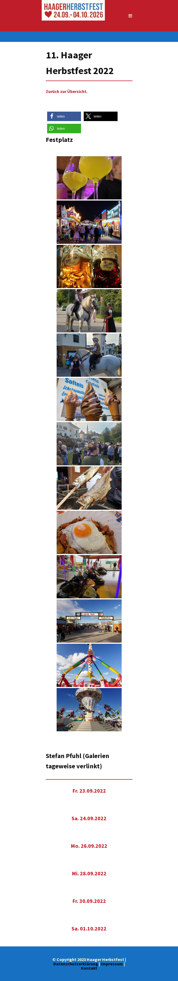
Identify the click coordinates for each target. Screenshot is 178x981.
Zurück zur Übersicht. (67, 91)
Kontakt (89, 968)
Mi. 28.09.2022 (89, 873)
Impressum (112, 963)
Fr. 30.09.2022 (89, 900)
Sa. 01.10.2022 (89, 928)
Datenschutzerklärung (75, 963)
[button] (64, 116)
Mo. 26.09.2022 (89, 845)
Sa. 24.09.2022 (89, 818)
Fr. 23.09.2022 (89, 790)
